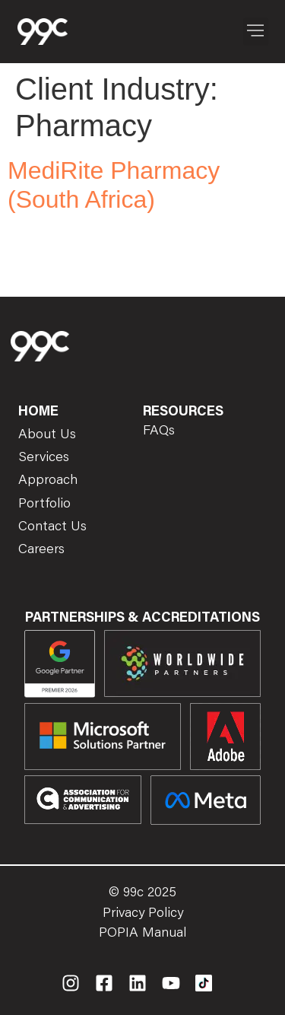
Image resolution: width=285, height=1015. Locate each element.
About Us (47, 435)
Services (43, 458)
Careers (41, 550)
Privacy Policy (143, 914)
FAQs (159, 431)
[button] (255, 32)
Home (38, 412)
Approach (48, 481)
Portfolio (44, 504)
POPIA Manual (142, 933)
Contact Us (52, 527)
